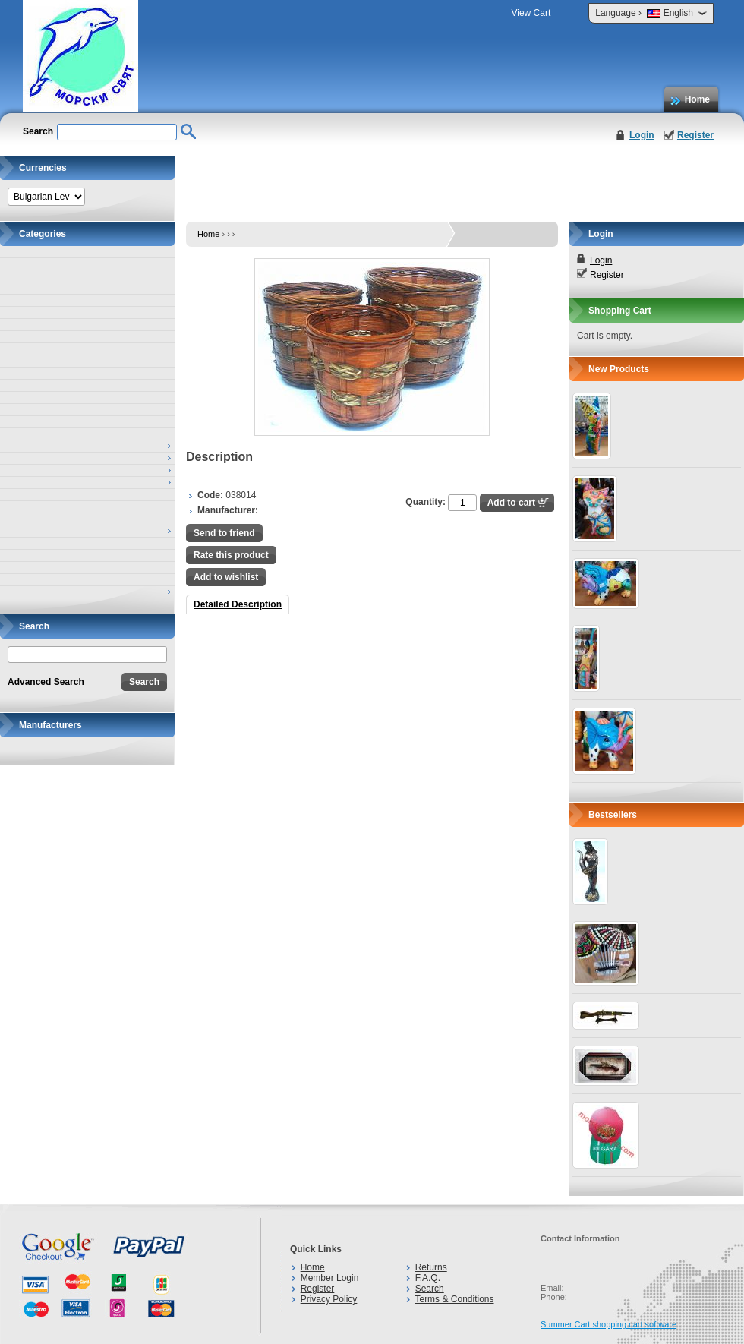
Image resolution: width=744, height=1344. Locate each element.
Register (695, 135)
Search (429, 1288)
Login (641, 135)
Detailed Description (238, 604)
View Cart (530, 13)
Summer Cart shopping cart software (608, 1324)
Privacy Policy (329, 1299)
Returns (431, 1267)
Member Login (330, 1278)
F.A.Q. (427, 1278)
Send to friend (224, 533)
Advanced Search (46, 682)
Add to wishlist (226, 577)
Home (697, 99)
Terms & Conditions (454, 1299)
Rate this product (231, 555)
